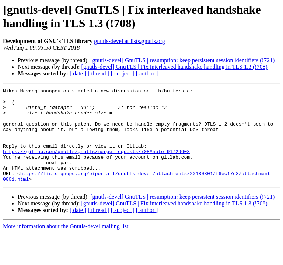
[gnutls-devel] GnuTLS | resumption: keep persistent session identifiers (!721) (182, 60)
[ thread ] (98, 73)
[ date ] (78, 73)
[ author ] (147, 73)
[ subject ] (122, 73)
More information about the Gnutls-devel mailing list (65, 245)
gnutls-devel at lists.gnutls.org (129, 41)
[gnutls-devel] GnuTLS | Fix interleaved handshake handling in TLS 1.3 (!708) (174, 67)
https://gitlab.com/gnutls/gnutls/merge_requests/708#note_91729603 (96, 164)
